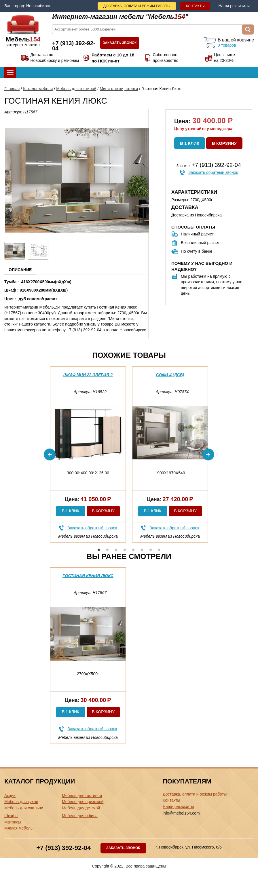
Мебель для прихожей (82, 801)
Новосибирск (38, 5)
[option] (88, 454)
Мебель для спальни (23, 808)
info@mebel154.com (181, 813)
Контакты (195, 6)
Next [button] (208, 454)
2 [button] (107, 550)
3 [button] (116, 550)
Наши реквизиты (234, 5)
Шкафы (11, 815)
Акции (10, 795)
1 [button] (99, 550)
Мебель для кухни (21, 801)
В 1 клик (189, 143)
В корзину (224, 143)
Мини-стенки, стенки (119, 88)
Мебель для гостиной (76, 88)
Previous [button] (50, 454)
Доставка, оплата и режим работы (136, 6)
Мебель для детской (81, 808)
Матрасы (12, 822)
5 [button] (133, 550)
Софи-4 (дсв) (170, 374)
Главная (12, 88)
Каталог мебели (38, 88)
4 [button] (125, 550)
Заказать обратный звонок (213, 172)
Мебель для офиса (80, 815)
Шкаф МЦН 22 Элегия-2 (88, 374)
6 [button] (142, 550)
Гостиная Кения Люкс (87, 575)
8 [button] (159, 550)
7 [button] (150, 550)
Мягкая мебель (18, 828)
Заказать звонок (120, 43)
